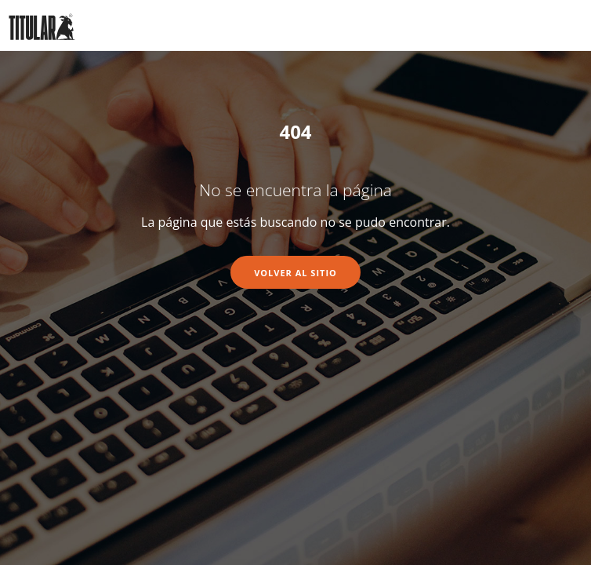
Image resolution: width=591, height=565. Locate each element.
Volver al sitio (295, 273)
